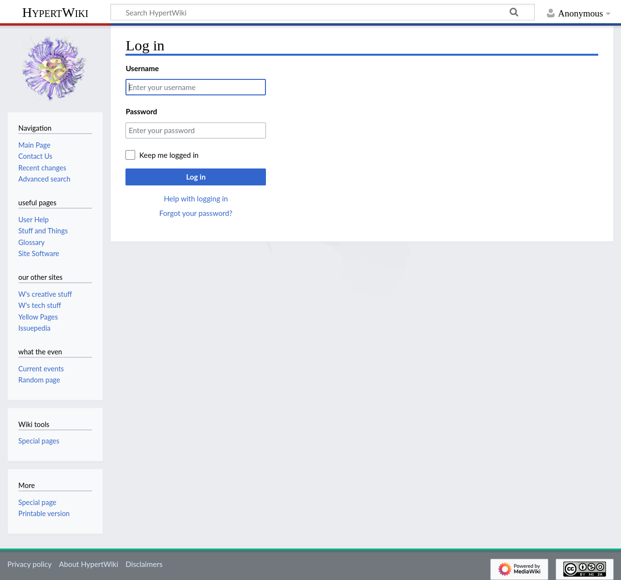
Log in (195, 176)
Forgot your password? (196, 213)
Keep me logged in (169, 155)
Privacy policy (29, 564)
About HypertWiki (88, 564)
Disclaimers (143, 564)
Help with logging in (196, 198)
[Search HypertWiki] (322, 12)
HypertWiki (55, 12)
